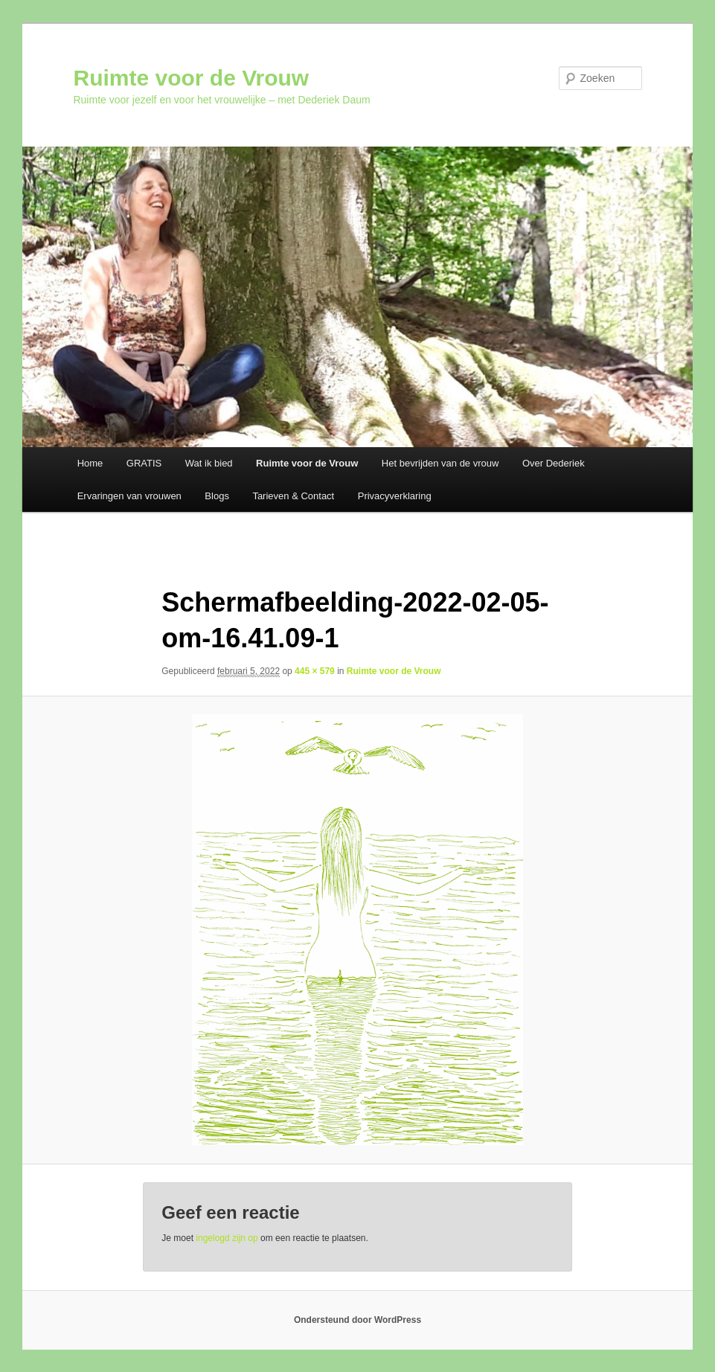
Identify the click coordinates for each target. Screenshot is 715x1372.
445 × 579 (315, 671)
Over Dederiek (553, 463)
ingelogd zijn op (226, 1238)
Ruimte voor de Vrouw (191, 77)
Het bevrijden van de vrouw (440, 463)
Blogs (217, 495)
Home (90, 463)
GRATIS (143, 463)
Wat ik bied (209, 463)
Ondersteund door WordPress (357, 1320)
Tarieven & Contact (293, 495)
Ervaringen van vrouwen (129, 495)
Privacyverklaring (395, 495)
